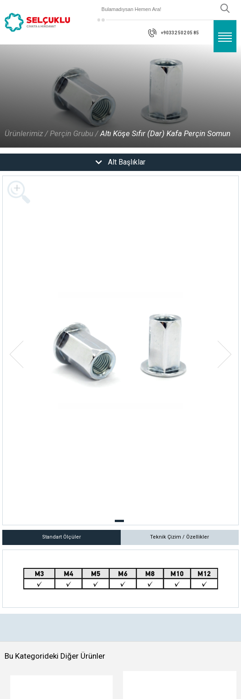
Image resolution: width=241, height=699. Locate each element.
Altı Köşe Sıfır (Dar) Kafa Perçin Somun (165, 133)
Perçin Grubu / (74, 133)
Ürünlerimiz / (26, 133)
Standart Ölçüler (61, 537)
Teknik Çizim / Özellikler (179, 537)
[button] (119, 521)
